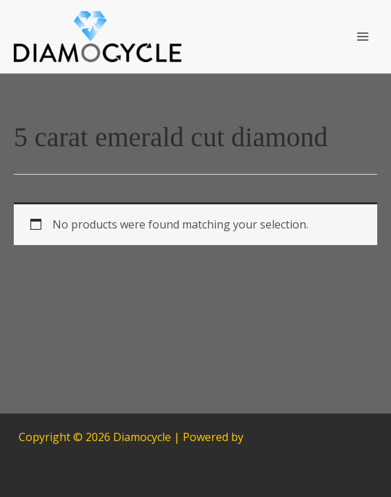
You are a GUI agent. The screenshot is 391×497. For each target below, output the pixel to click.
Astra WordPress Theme (309, 437)
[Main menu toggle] (362, 36)
